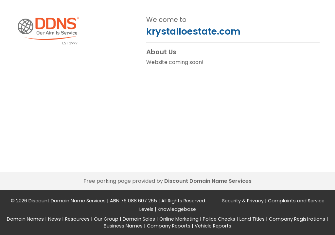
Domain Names (25, 219)
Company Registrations (297, 219)
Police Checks (219, 219)
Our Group (106, 219)
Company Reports (168, 226)
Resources (77, 219)
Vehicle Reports (213, 226)
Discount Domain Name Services (208, 181)
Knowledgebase (177, 209)
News (54, 219)
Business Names (123, 226)
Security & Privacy (243, 200)
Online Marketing (179, 219)
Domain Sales (139, 219)
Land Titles (252, 219)
